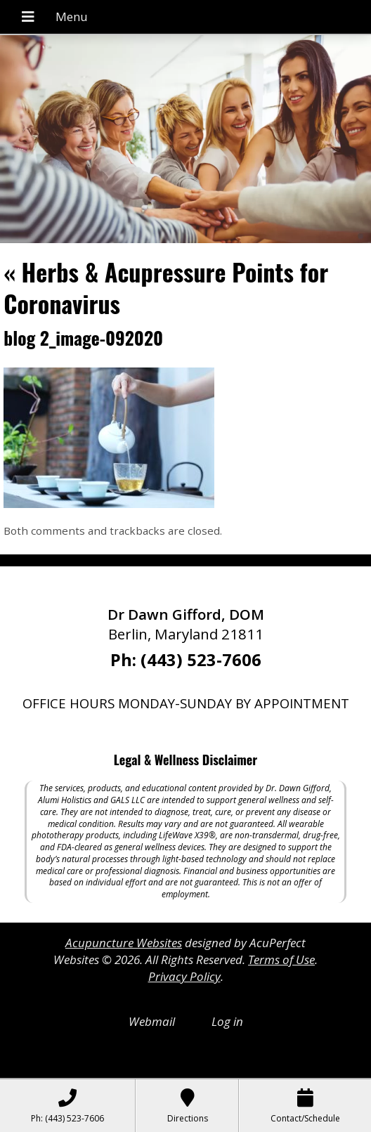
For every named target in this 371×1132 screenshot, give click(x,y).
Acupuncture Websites (123, 943)
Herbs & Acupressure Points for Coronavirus (166, 287)
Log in (227, 1021)
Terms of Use (281, 959)
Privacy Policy (184, 976)
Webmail (152, 1021)
